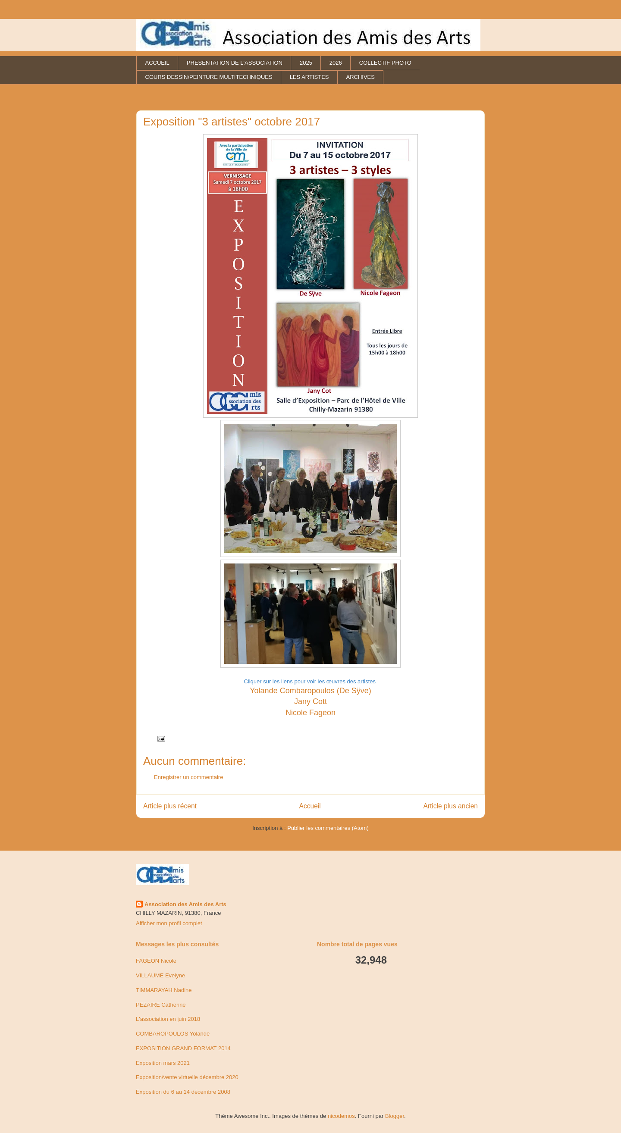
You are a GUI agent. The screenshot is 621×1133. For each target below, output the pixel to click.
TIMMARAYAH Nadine (164, 990)
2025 (306, 62)
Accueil (310, 806)
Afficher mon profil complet (169, 923)
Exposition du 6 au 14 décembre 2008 (183, 1092)
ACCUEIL (157, 62)
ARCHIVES (360, 77)
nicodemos (341, 1116)
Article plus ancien (450, 806)
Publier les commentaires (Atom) (328, 828)
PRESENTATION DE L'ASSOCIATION (234, 62)
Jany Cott (310, 701)
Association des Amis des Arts (185, 904)
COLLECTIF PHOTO (385, 62)
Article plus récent (170, 806)
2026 (335, 62)
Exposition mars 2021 (163, 1063)
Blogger (394, 1116)
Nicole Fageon (310, 712)
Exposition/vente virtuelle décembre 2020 (187, 1077)
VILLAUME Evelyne (160, 975)
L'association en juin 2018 (168, 1019)
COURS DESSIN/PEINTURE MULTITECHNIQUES (209, 77)
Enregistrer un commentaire (188, 777)
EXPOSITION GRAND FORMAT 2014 (183, 1048)
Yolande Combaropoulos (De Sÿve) (310, 690)
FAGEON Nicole (156, 961)
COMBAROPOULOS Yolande (173, 1033)
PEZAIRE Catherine (161, 1005)
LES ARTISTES (309, 77)
